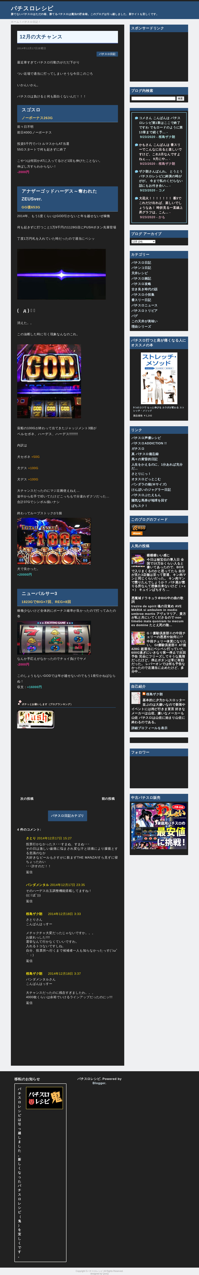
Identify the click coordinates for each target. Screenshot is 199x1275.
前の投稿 (108, 799)
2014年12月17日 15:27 (54, 838)
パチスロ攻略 (141, 284)
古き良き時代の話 (144, 289)
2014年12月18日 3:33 (64, 914)
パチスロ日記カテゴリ (67, 816)
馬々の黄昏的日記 (144, 459)
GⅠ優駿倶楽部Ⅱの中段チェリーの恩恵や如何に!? (166, 635)
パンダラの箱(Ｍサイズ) (149, 484)
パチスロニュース (144, 305)
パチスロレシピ (32, 8)
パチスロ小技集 (143, 294)
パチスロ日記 (107, 54)
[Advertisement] (67, 762)
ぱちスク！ (139, 506)
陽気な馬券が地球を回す (149, 500)
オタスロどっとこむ (146, 479)
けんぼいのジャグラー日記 (151, 490)
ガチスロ (138, 448)
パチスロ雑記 (141, 278)
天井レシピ (139, 273)
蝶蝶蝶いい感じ (158, 555)
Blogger (99, 1083)
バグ (134, 316)
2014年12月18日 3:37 (64, 973)
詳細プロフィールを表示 (149, 728)
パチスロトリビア (144, 311)
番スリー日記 (141, 300)
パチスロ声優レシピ (146, 438)
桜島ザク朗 (34, 914)
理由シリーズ (141, 326)
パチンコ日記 (141, 268)
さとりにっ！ (141, 474)
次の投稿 (26, 799)
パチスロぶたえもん (146, 495)
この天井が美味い (144, 321)
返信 (29, 872)
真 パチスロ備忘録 (145, 454)
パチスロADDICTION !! (149, 443)
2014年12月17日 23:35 (67, 885)
